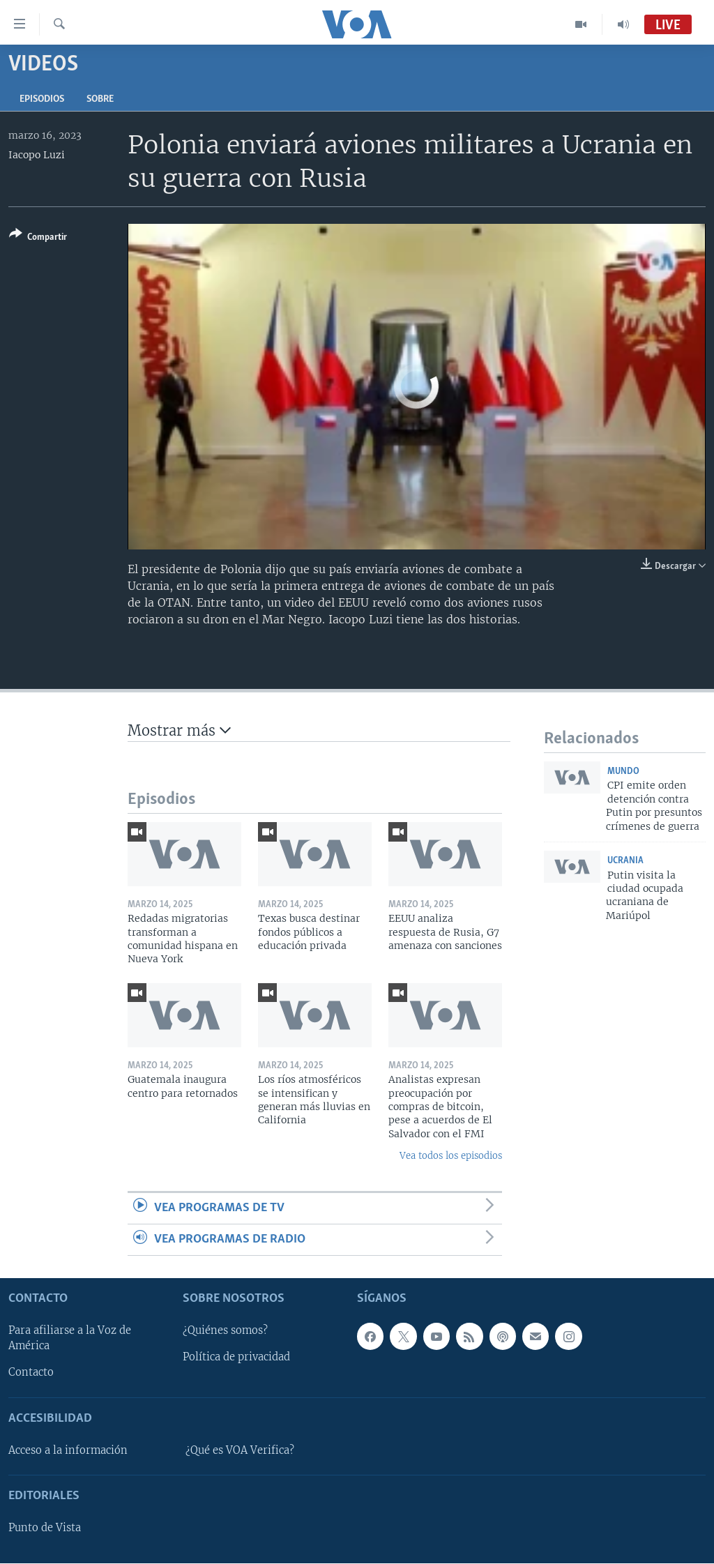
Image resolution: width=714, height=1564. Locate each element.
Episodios (42, 99)
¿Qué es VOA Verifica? (239, 1450)
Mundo (623, 771)
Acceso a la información (68, 1450)
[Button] (38, 238)
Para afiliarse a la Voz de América (69, 1339)
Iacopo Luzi (36, 155)
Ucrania (625, 860)
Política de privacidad (236, 1357)
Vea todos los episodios (451, 1156)
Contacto (31, 1373)
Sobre (100, 99)
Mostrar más (179, 730)
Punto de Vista (44, 1528)
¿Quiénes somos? (225, 1331)
